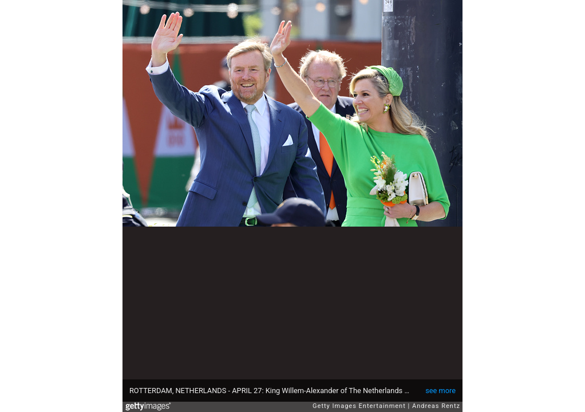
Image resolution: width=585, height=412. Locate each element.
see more (440, 390)
